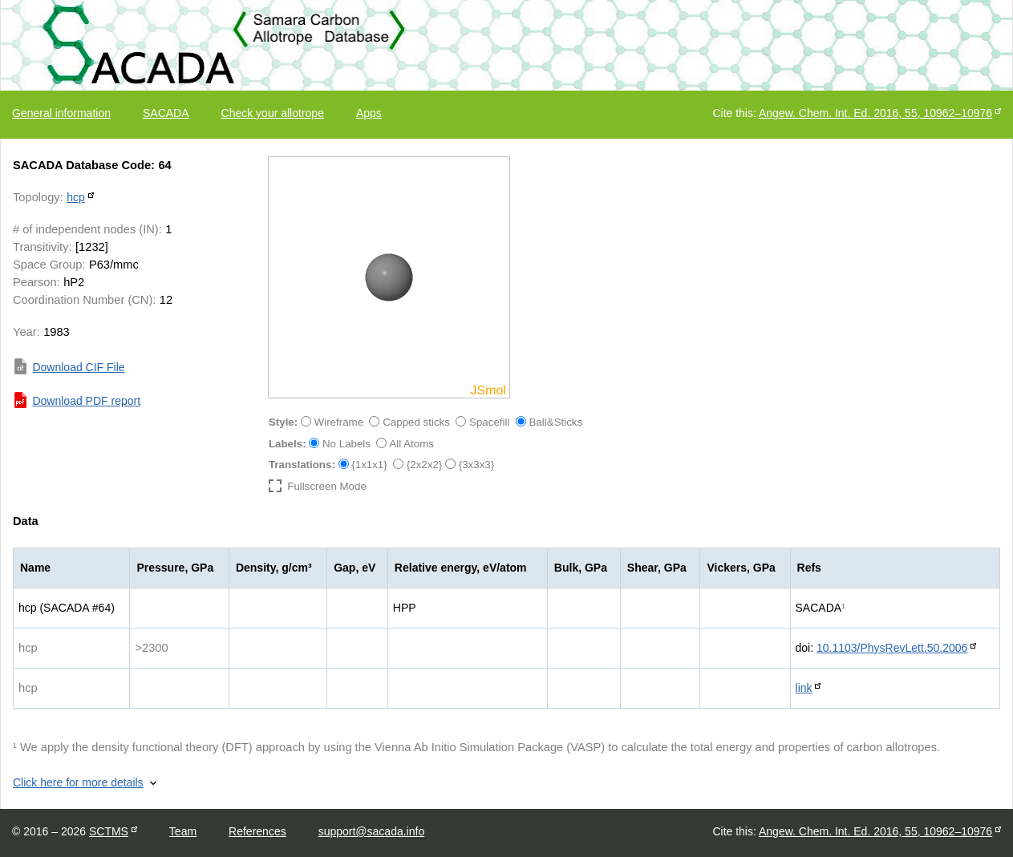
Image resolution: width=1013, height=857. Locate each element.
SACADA (166, 113)
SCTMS (108, 831)
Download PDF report (86, 400)
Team (183, 831)
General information (61, 113)
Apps (369, 113)
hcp (76, 197)
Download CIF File (78, 367)
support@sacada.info (371, 831)
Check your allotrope (272, 113)
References (257, 831)
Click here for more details (78, 782)
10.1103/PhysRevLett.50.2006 (891, 647)
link (804, 687)
